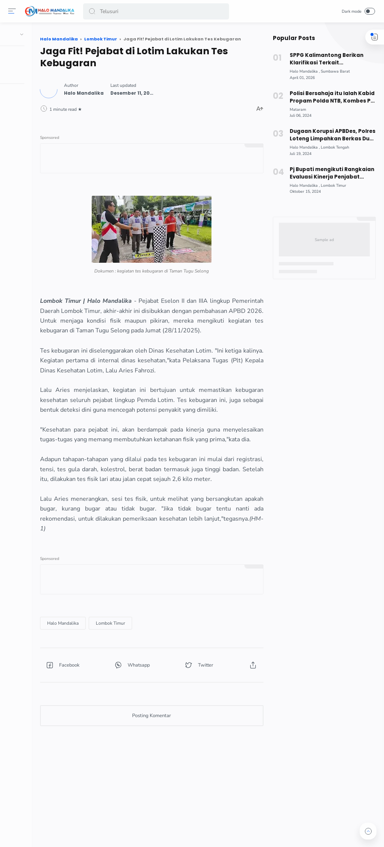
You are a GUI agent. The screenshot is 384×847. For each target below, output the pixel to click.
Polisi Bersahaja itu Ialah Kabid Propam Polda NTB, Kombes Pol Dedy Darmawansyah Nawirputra (331, 97)
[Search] (156, 11)
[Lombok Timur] (154, 670)
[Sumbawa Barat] (334, 71)
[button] (93, 11)
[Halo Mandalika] (107, 670)
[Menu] (13, 11)
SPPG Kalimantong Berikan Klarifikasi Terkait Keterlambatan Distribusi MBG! (331, 59)
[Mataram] (297, 109)
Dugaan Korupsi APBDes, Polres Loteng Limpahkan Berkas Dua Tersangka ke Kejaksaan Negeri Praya (332, 135)
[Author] (128, 91)
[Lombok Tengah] (334, 147)
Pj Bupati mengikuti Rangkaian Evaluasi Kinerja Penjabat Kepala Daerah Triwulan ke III (330, 173)
